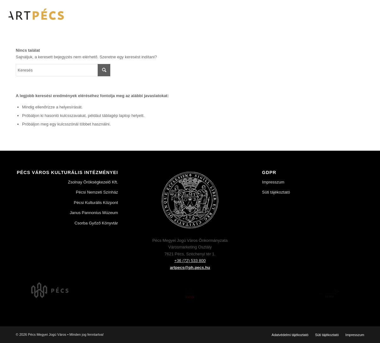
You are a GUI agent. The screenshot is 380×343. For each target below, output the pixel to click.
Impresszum (273, 182)
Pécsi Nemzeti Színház (97, 192)
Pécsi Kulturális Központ (96, 202)
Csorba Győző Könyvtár (96, 223)
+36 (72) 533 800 (189, 260)
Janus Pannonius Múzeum (94, 212)
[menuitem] (290, 334)
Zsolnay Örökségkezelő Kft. (93, 182)
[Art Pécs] (35, 14)
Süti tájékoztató (276, 192)
